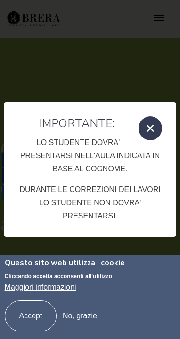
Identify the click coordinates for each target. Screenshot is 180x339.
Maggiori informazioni (40, 287)
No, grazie (80, 316)
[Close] (150, 128)
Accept (30, 316)
